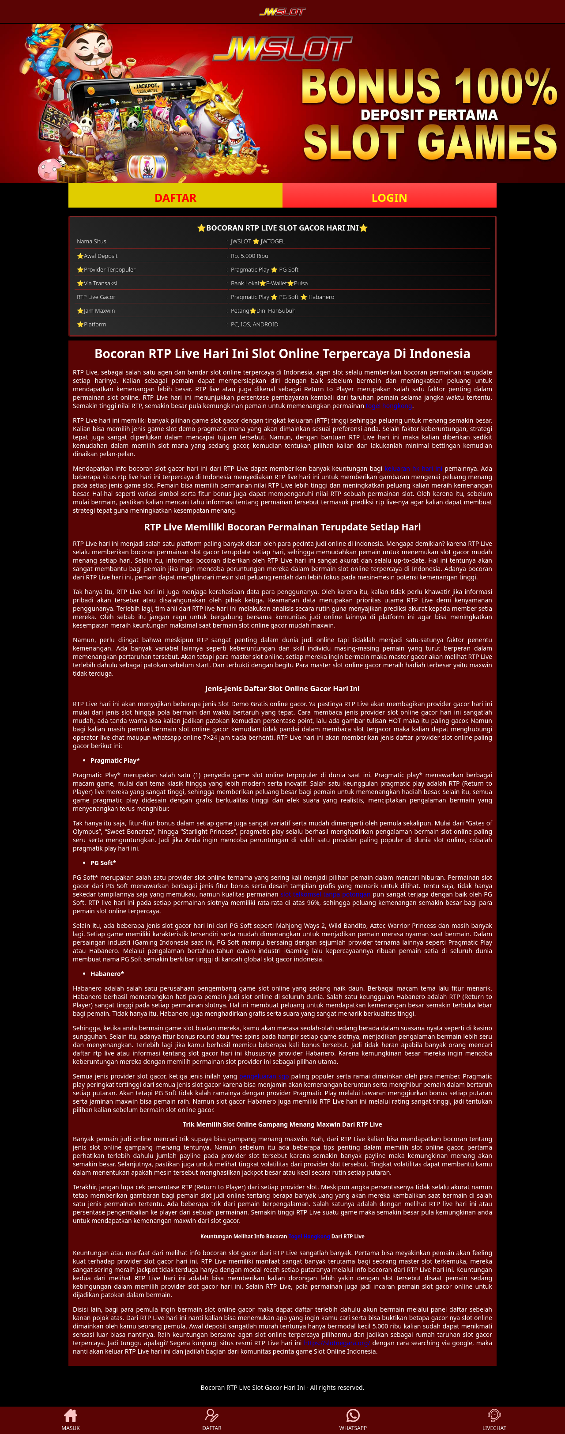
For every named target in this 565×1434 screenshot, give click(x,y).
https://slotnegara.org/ (337, 1343)
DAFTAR (175, 197)
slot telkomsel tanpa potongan (325, 894)
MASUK (70, 1420)
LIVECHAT (494, 1420)
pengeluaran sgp (264, 1076)
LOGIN (389, 197)
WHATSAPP (353, 1420)
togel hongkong (389, 405)
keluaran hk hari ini (413, 468)
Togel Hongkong (309, 1236)
